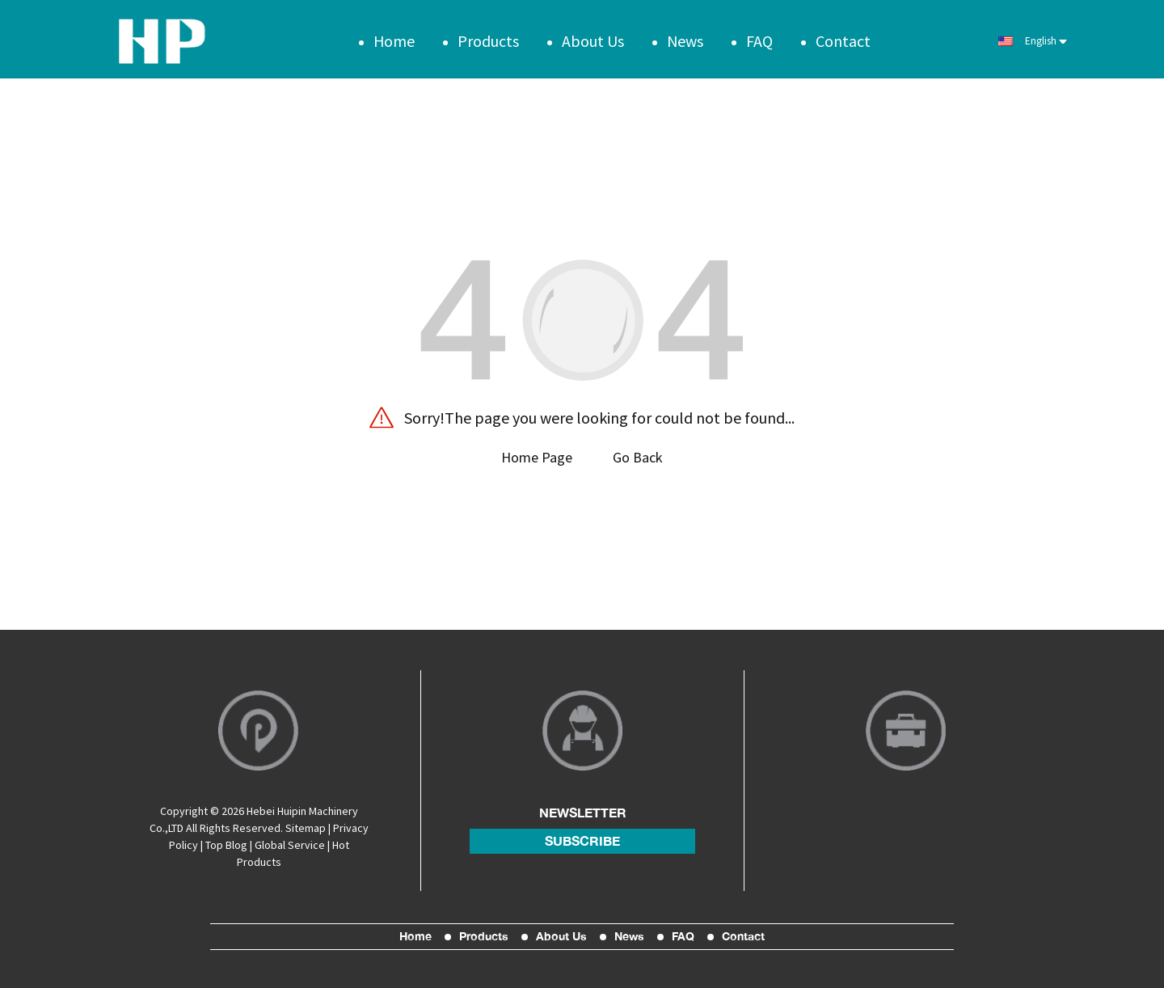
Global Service (290, 842)
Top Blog (226, 842)
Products (488, 36)
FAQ (759, 36)
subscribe (582, 838)
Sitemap (305, 825)
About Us (593, 36)
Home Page (536, 452)
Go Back (638, 452)
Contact (843, 36)
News (685, 36)
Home (394, 36)
